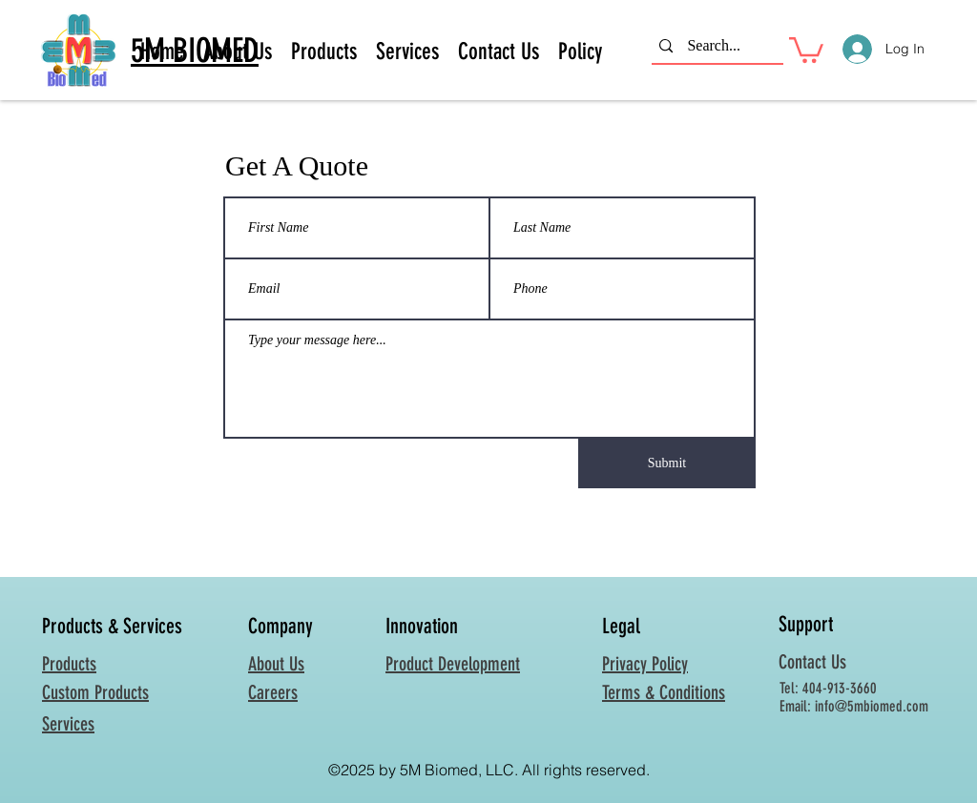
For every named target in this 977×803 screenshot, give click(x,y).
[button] (806, 48)
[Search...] (713, 46)
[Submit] (667, 463)
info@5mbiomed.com (871, 706)
